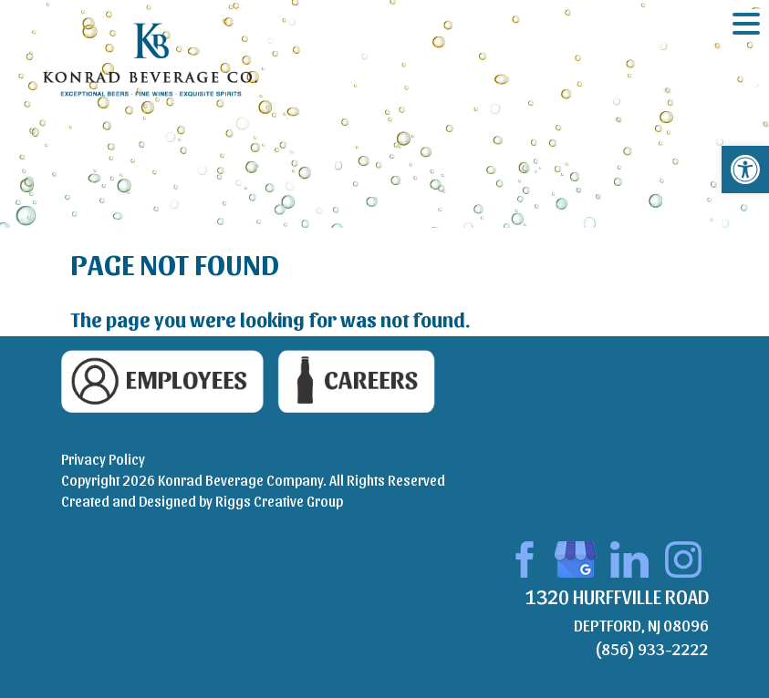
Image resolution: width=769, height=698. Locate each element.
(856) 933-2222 (652, 648)
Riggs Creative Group (279, 500)
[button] (745, 169)
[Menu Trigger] (746, 22)
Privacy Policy (103, 458)
